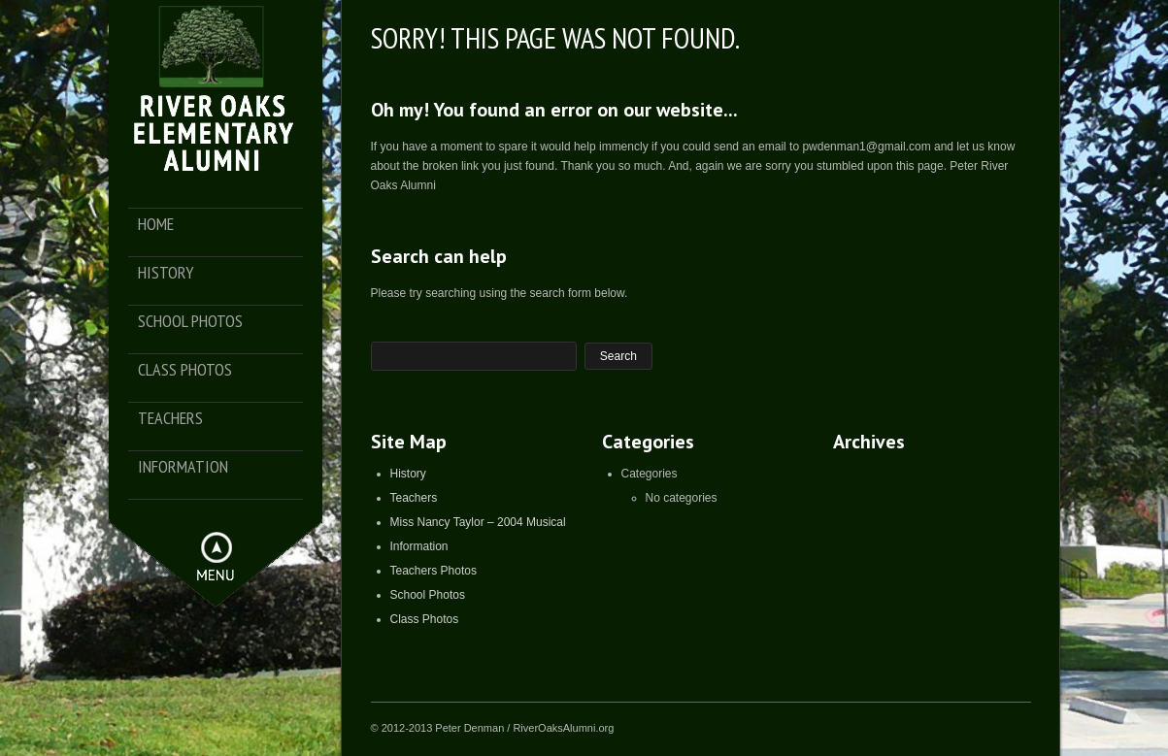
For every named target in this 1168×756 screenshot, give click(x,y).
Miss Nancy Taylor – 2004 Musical (478, 522)
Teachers (170, 419)
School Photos (190, 322)
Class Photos (185, 370)
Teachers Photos (433, 570)
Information (183, 467)
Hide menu (216, 547)
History (165, 273)
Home (156, 224)
